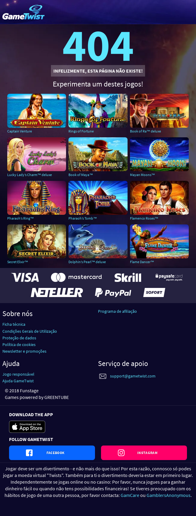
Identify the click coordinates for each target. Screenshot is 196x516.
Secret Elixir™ (17, 262)
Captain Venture (19, 131)
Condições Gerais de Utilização (29, 331)
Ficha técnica (13, 324)
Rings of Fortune (81, 131)
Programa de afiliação (117, 311)
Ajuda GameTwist (18, 381)
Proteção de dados (19, 338)
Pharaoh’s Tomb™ (82, 218)
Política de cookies (19, 344)
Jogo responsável (18, 374)
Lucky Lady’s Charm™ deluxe (29, 174)
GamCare (130, 495)
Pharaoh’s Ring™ (20, 218)
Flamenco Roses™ (144, 218)
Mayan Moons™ (142, 174)
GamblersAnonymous (169, 495)
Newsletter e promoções (24, 351)
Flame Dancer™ (142, 262)
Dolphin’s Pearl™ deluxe (87, 262)
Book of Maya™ (80, 174)
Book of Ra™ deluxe (145, 131)
